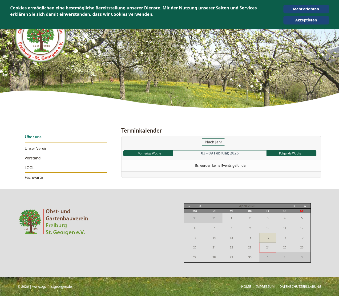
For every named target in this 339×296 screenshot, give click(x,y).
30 (249, 257)
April (243, 206)
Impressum (265, 286)
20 (194, 247)
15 (231, 238)
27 (194, 257)
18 (285, 238)
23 (249, 247)
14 (214, 238)
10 (268, 228)
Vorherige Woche (149, 153)
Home (246, 286)
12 (301, 228)
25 (285, 247)
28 (214, 257)
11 (284, 228)
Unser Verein (36, 148)
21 (214, 247)
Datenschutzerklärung (300, 286)
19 (301, 238)
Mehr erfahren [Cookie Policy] (306, 9)
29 (231, 257)
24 (268, 247)
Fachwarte (34, 177)
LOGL (29, 167)
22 (231, 247)
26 (301, 247)
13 (194, 238)
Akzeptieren (306, 20)
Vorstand (33, 158)
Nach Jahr (213, 142)
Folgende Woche (290, 153)
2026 (251, 206)
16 (249, 238)
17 (268, 238)
